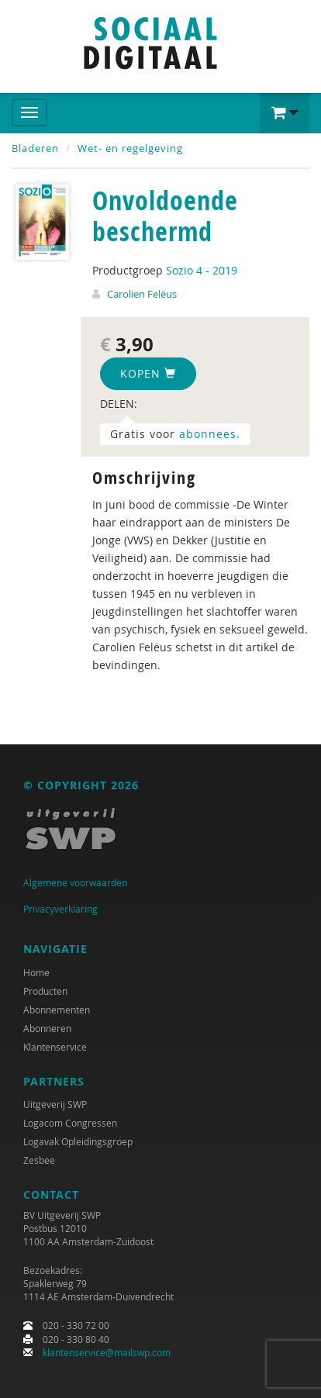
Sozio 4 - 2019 (201, 270)
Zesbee (39, 1160)
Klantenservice (55, 1047)
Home (36, 972)
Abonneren (47, 1028)
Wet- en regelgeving (130, 148)
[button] (284, 113)
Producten (45, 991)
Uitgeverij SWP (55, 1104)
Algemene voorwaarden (75, 882)
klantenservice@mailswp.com (107, 1352)
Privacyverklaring (60, 909)
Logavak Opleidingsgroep (78, 1141)
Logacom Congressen (70, 1123)
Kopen (148, 373)
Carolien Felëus (142, 294)
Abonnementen (56, 1009)
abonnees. (209, 433)
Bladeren (35, 148)
